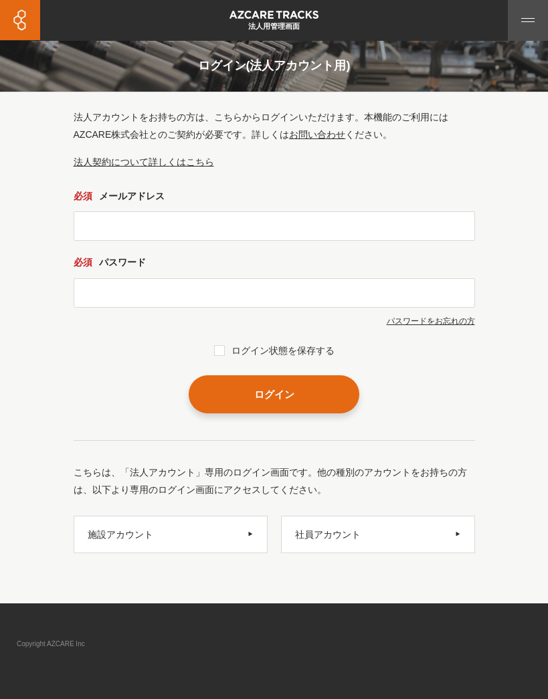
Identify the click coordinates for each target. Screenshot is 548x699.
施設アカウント (120, 534)
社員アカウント (328, 534)
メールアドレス (119, 196)
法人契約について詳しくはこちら (144, 162)
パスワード (110, 262)
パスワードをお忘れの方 (431, 321)
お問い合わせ (317, 134)
